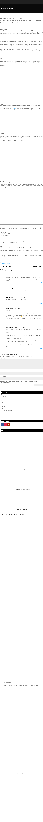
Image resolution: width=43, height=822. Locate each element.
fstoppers (13, 108)
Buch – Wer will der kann (21, 509)
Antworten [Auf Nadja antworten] (41, 321)
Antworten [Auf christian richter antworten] (41, 303)
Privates (2, 412)
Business (3, 406)
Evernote (28, 139)
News (2, 408)
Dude (7, 274)
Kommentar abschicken (38, 384)
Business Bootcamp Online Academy (22, 489)
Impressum (24, 816)
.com (16, 108)
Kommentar (2, 358)
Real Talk (3, 413)
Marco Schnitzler (10, 327)
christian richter (9, 297)
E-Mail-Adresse (3, 376)
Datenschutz (19, 816)
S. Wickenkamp (9, 288)
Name (1, 371)
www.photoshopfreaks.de (5, 263)
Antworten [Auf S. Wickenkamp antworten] (41, 292)
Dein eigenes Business (22, 469)
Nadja (7, 308)
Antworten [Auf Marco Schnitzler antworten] (41, 348)
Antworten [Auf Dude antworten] (41, 282)
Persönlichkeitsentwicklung (6, 410)
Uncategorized (4, 415)
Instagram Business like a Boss (22, 449)
